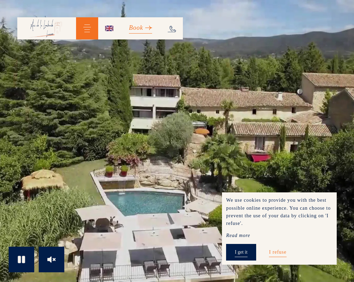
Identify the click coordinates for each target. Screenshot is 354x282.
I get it (241, 252)
